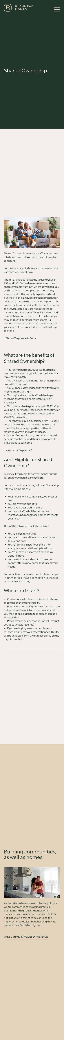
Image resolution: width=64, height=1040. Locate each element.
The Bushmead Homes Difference (26, 936)
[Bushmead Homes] (18, 8)
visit (40, 477)
